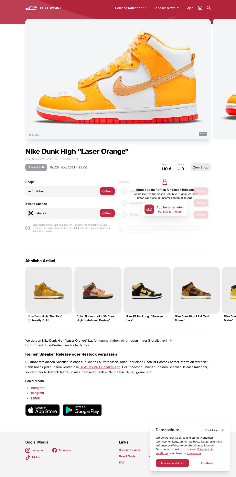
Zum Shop (200, 167)
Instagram (37, 387)
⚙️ (214, 430)
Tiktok (35, 397)
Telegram (37, 392)
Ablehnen (207, 463)
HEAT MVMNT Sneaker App (100, 366)
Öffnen (107, 191)
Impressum (194, 453)
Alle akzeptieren (172, 463)
